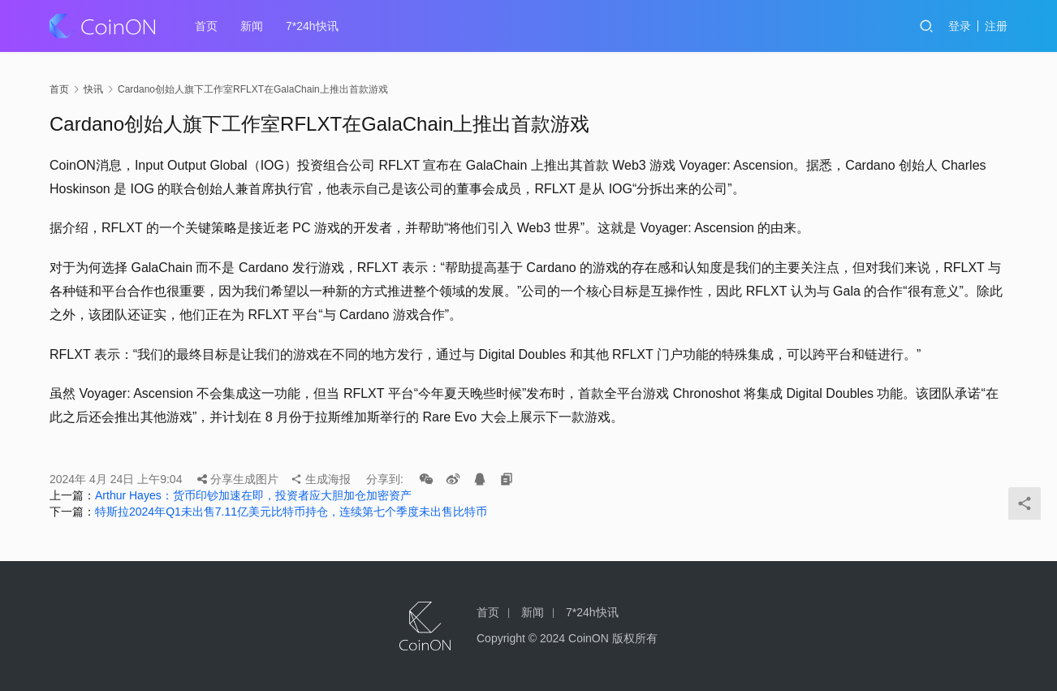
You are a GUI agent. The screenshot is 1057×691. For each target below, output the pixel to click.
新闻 (251, 25)
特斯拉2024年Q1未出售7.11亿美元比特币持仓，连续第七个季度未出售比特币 (291, 511)
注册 (996, 25)
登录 (959, 25)
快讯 (93, 89)
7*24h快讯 (312, 25)
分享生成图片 (237, 479)
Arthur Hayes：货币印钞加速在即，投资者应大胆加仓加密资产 (253, 495)
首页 (206, 25)
